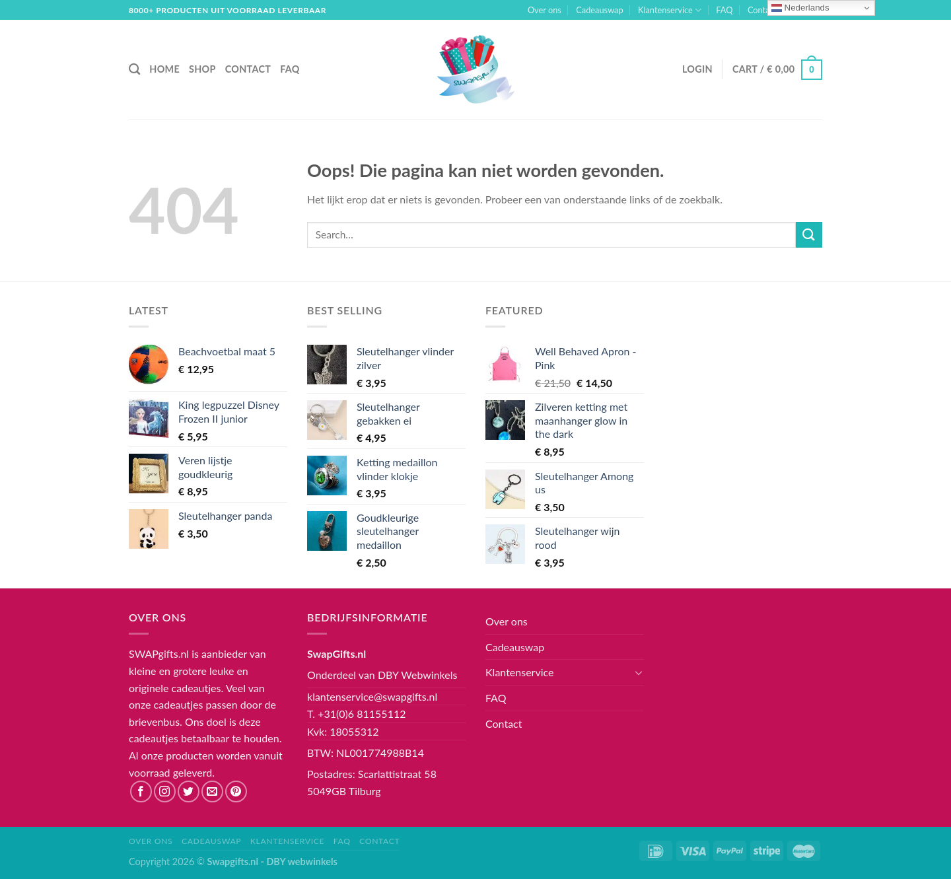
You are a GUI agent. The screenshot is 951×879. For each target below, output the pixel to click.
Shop (202, 69)
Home (164, 69)
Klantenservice (669, 10)
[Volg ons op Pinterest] (236, 791)
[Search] (134, 69)
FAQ (724, 10)
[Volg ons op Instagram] (165, 791)
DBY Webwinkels (418, 674)
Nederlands (800, 8)
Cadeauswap (599, 10)
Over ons (544, 10)
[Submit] (809, 235)
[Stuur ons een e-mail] (212, 791)
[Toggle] (638, 672)
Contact (762, 10)
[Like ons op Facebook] (141, 791)
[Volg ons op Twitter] (188, 791)
